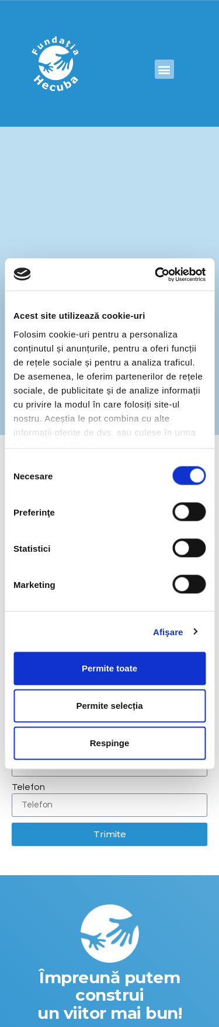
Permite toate (109, 668)
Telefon (28, 787)
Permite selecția (109, 706)
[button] (164, 69)
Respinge (110, 743)
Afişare (168, 631)
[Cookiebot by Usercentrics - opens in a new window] (156, 274)
